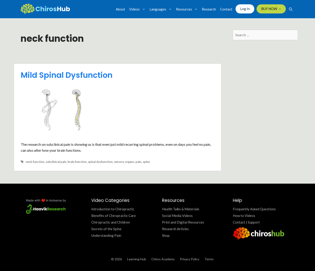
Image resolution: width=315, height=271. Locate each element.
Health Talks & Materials (180, 209)
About (120, 9)
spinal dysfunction (100, 162)
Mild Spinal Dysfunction (67, 75)
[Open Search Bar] (290, 9)
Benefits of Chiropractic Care (113, 216)
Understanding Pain (106, 235)
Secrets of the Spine (106, 229)
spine (146, 162)
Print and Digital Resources (183, 222)
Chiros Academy (163, 259)
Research (209, 9)
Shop (166, 235)
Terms (209, 259)
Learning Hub (136, 259)
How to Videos (244, 216)
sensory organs (124, 162)
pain (138, 162)
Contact (226, 9)
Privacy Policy (189, 259)
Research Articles (175, 229)
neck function (35, 162)
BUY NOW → (271, 9)
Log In (245, 9)
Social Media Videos (177, 216)
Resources (188, 9)
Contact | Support (246, 222)
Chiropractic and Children (110, 222)
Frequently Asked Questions (254, 209)
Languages (162, 9)
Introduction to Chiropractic (112, 209)
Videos (138, 9)
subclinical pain (56, 162)
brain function (77, 162)
